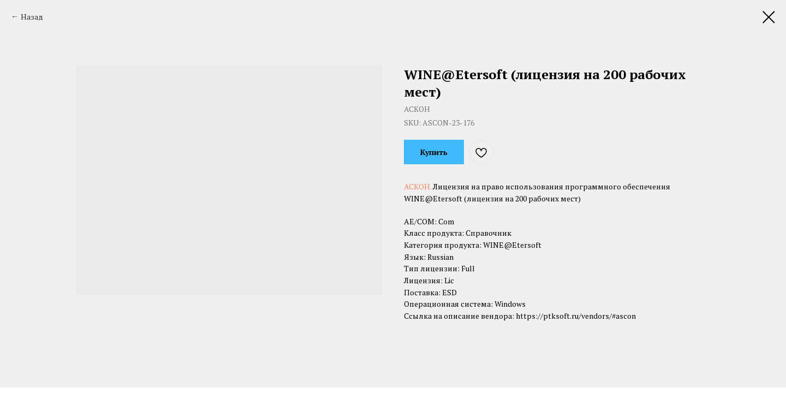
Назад (32, 16)
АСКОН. (418, 186)
